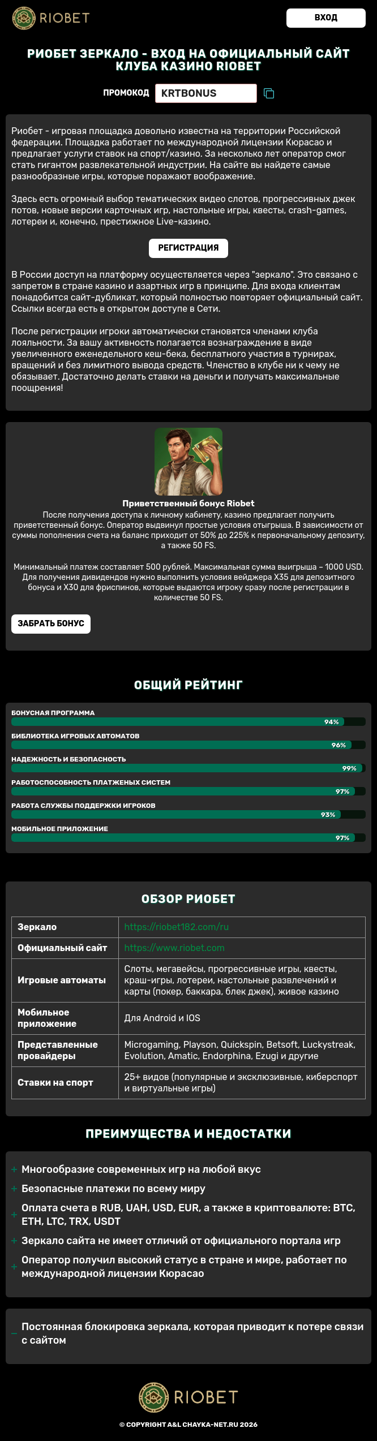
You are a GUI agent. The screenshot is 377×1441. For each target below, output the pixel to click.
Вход (326, 18)
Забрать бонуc (51, 624)
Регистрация (188, 248)
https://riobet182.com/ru (177, 927)
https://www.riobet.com (175, 948)
